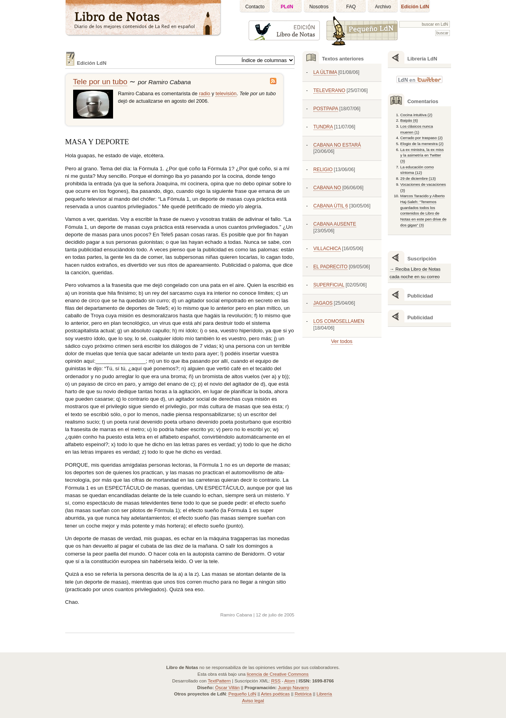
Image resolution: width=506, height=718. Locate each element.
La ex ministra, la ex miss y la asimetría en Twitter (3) (422, 155)
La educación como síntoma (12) (417, 170)
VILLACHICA (327, 248)
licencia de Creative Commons (277, 674)
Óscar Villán (227, 687)
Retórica (303, 694)
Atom (289, 680)
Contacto (255, 6)
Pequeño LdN (242, 694)
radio (204, 93)
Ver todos (341, 341)
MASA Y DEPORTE (97, 142)
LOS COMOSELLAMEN (338, 321)
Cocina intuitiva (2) (416, 115)
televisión (225, 93)
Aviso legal (253, 700)
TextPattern (219, 680)
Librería (324, 694)
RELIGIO (323, 169)
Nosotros (319, 6)
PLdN (287, 6)
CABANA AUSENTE (334, 224)
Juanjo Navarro (293, 687)
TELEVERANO (329, 90)
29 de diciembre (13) (418, 178)
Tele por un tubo (100, 81)
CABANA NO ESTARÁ (337, 145)
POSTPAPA (325, 108)
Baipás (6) (409, 120)
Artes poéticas (275, 694)
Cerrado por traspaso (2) (421, 138)
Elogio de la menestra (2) (422, 143)
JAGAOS (323, 303)
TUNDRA (323, 127)
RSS (276, 680)
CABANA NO (327, 187)
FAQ (351, 6)
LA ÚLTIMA (325, 72)
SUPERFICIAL (328, 285)
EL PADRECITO (330, 266)
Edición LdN (415, 6)
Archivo (383, 6)
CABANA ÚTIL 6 (330, 206)
